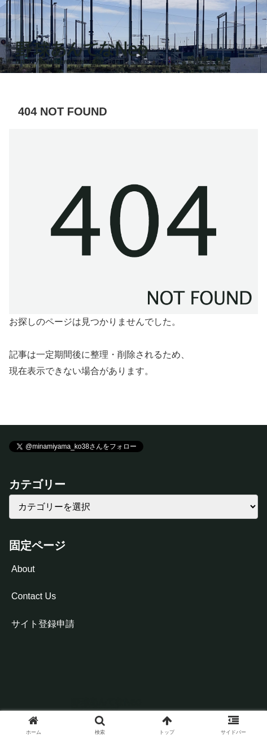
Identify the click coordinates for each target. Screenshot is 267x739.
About (23, 569)
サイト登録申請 (43, 624)
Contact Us (33, 596)
